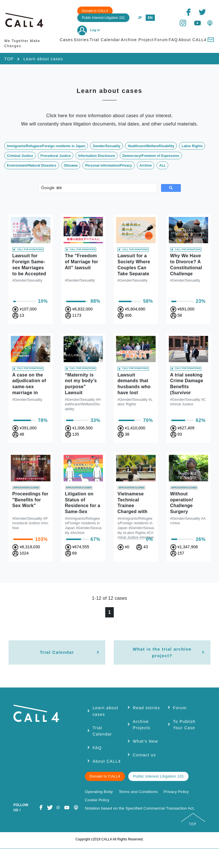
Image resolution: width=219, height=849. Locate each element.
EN (150, 18)
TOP (9, 59)
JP (140, 18)
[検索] (97, 188)
